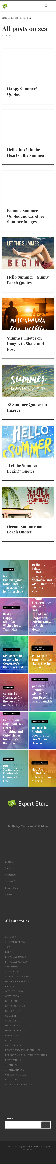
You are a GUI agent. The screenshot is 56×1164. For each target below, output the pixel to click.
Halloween (12, 1025)
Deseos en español (17, 981)
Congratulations (17, 976)
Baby (8, 952)
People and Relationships (39, 648)
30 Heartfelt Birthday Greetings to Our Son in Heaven (40, 735)
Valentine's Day (15, 1074)
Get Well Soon (15, 991)
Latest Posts (18, 17)
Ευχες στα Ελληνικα (18, 1084)
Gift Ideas (12, 996)
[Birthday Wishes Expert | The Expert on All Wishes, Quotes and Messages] (5, 5)
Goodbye (11, 1016)
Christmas (12, 971)
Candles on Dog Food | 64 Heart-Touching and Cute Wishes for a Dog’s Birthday (13, 731)
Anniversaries (15, 942)
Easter (9, 986)
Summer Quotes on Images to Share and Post (25, 343)
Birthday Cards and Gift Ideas (28, 826)
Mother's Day (14, 1045)
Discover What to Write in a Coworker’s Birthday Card (13, 661)
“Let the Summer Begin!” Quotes (22, 468)
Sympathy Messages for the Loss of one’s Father (12, 699)
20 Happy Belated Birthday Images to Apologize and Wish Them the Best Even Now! (42, 577)
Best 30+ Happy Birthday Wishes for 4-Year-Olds (12, 621)
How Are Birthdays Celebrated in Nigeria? (41, 775)
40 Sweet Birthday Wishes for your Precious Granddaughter (42, 695)
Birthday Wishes (11, 607)
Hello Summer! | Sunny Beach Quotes (28, 279)
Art (7, 947)
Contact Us (10, 894)
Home (5, 17)
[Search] (45, 1125)
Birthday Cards (15, 957)
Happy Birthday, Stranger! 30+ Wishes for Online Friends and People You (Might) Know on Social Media (41, 612)
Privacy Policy (12, 888)
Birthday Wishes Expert (25, 1146)
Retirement (13, 1060)
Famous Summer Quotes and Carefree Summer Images (25, 216)
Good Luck (8, 570)
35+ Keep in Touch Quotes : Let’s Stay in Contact (41, 661)
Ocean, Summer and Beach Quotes (25, 529)
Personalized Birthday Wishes (26, 1055)
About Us (9, 868)
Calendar (11, 966)
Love (8, 1040)
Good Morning (15, 1006)
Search (9, 1118)
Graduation (13, 1020)
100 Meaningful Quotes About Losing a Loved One (13, 773)
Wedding (11, 1079)
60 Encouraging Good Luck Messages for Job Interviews (13, 583)
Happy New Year (15, 1030)
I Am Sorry (8, 687)
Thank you (12, 1065)
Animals (10, 937)
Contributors (12, 874)
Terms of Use (12, 881)
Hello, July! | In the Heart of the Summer (26, 152)
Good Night (13, 1011)
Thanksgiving (15, 1070)
